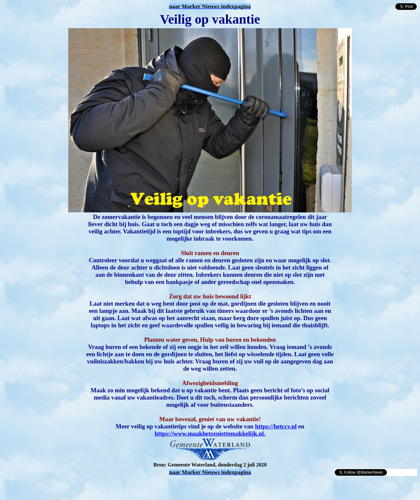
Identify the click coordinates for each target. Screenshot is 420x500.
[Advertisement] (79, 486)
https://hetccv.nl (276, 426)
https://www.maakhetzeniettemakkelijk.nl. (210, 433)
